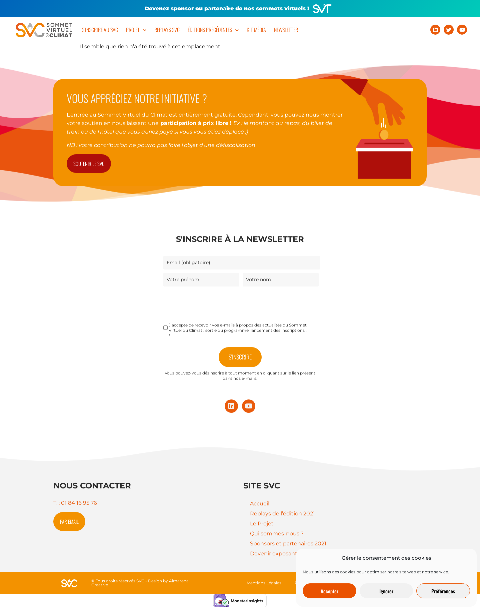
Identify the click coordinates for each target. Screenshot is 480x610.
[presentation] (214, 303)
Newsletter (286, 30)
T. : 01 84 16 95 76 (75, 503)
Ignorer (386, 591)
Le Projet (262, 523)
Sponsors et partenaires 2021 (288, 543)
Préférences (443, 591)
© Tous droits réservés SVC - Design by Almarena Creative (140, 582)
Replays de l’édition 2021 (282, 513)
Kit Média (256, 30)
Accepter (329, 591)
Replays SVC (167, 30)
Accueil (259, 503)
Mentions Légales (264, 582)
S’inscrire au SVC (100, 30)
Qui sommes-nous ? (277, 533)
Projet (136, 30)
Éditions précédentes (213, 30)
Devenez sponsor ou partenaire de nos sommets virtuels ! (227, 8)
